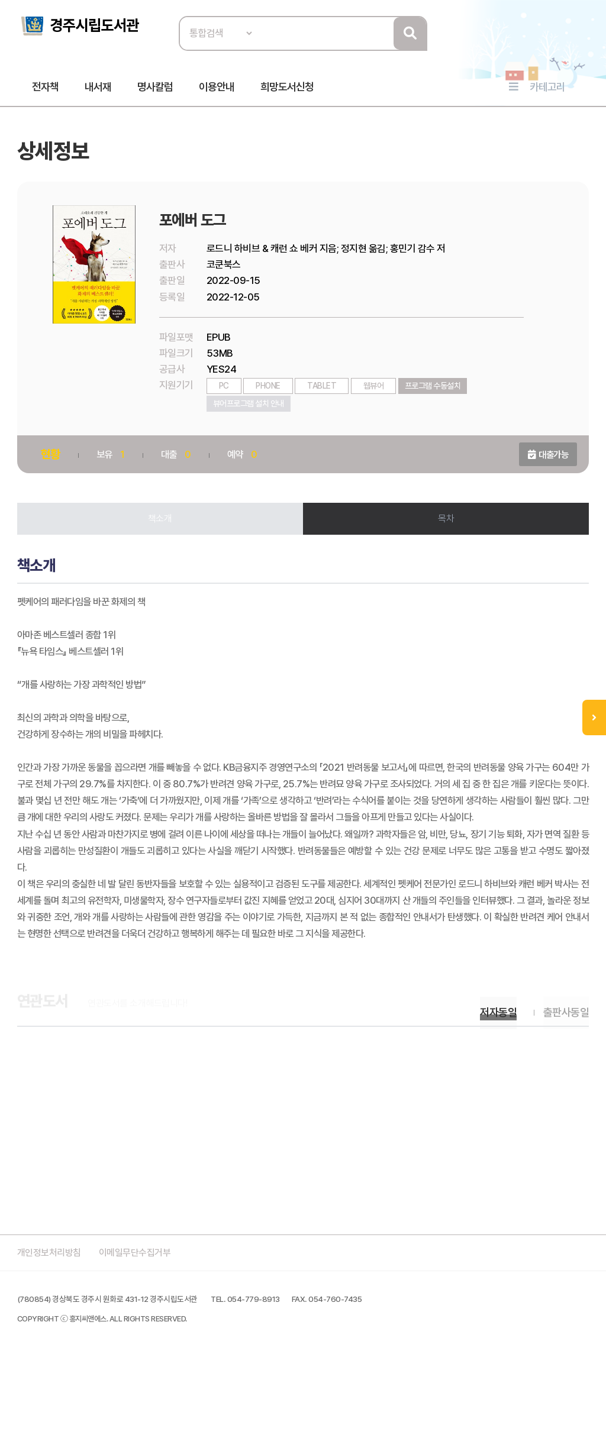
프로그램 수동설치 (435, 393)
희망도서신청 (287, 89)
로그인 (582, 45)
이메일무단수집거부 (144, 1321)
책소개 (161, 526)
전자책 (45, 89)
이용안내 (216, 89)
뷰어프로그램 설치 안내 (250, 411)
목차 (445, 526)
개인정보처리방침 (53, 1321)
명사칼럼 (155, 89)
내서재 (98, 89)
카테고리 (547, 89)
